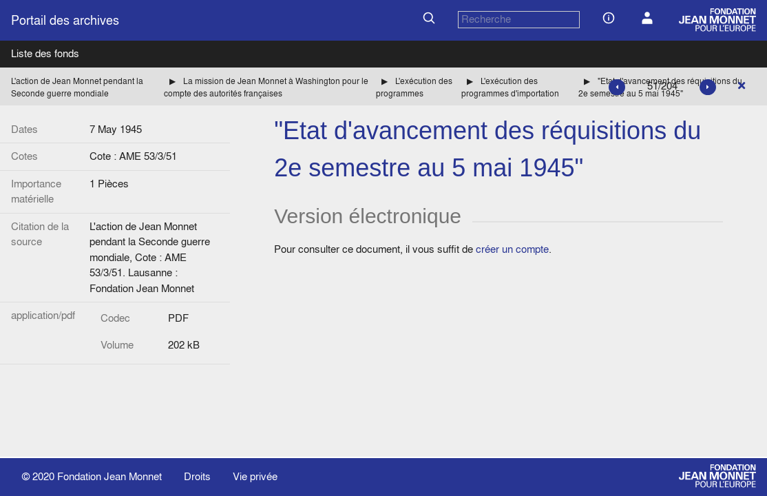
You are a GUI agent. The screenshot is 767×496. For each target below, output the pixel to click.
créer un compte (512, 249)
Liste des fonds (45, 53)
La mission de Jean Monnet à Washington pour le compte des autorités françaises (266, 87)
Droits (197, 476)
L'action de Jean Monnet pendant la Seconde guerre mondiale (77, 87)
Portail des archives (65, 20)
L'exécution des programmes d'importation (510, 87)
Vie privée (255, 476)
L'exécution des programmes (414, 87)
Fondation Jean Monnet (109, 476)
